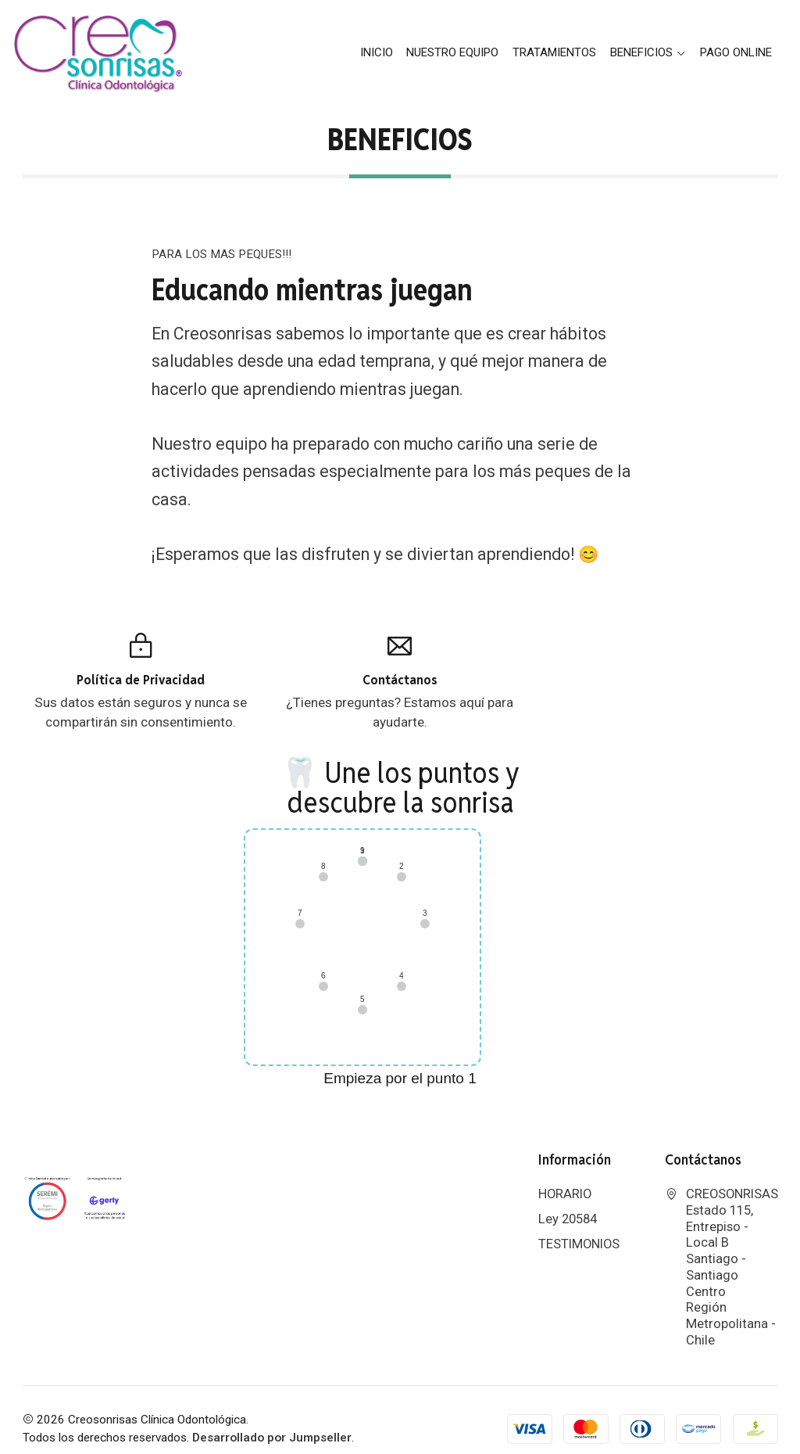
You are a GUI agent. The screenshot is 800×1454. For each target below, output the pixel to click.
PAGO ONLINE (736, 52)
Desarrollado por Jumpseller (272, 1420)
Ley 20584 (567, 1201)
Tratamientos (554, 52)
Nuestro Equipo (452, 52)
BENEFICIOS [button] (648, 52)
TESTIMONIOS (579, 1226)
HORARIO (564, 1176)
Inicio (376, 52)
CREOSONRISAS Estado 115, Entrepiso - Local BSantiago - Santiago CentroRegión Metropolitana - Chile (721, 1249)
